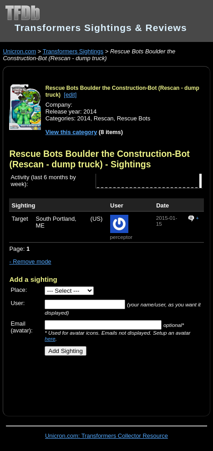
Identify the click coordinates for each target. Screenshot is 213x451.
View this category (71, 132)
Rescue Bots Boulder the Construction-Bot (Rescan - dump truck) (99, 159)
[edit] (70, 94)
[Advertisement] (111, 382)
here (50, 339)
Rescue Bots (133, 118)
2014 (84, 118)
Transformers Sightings (73, 51)
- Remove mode (30, 261)
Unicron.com (19, 51)
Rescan (104, 118)
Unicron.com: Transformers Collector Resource (106, 435)
